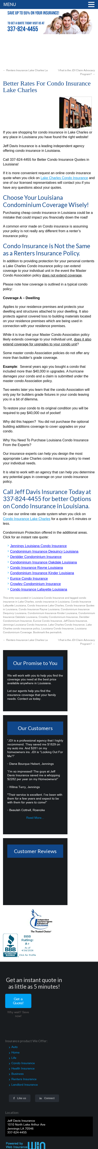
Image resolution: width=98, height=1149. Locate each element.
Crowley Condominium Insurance (58, 617)
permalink (55, 632)
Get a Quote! (18, 1001)
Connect (47, 1098)
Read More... (35, 817)
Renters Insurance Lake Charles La (25, 70)
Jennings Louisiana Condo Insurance (25, 624)
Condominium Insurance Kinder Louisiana (52, 613)
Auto (14, 1047)
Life (13, 1057)
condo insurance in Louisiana (52, 601)
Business (17, 1073)
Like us (19, 1098)
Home (15, 1052)
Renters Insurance (24, 1079)
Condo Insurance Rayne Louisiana (39, 609)
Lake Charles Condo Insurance (66, 624)
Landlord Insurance (24, 1084)
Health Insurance (23, 1068)
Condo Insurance (23, 1063)
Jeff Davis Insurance (75, 620)
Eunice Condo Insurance (47, 620)
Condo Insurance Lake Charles (45, 605)
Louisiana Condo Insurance (48, 597)
